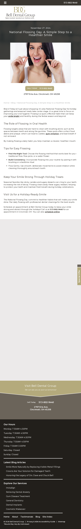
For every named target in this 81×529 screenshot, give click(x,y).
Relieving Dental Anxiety (18, 492)
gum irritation (52, 134)
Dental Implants (14, 505)
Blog (13, 103)
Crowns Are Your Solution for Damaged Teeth (28, 471)
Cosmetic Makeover (15, 509)
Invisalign (10, 488)
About (15, 516)
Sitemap (61, 522)
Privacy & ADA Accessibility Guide (41, 522)
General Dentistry (14, 500)
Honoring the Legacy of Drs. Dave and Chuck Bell (30, 475)
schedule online (52, 212)
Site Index (47, 516)
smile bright (14, 116)
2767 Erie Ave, (42, 94)
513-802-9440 (56, 209)
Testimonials (27, 516)
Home (6, 103)
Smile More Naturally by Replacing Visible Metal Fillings (33, 467)
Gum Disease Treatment (18, 496)
